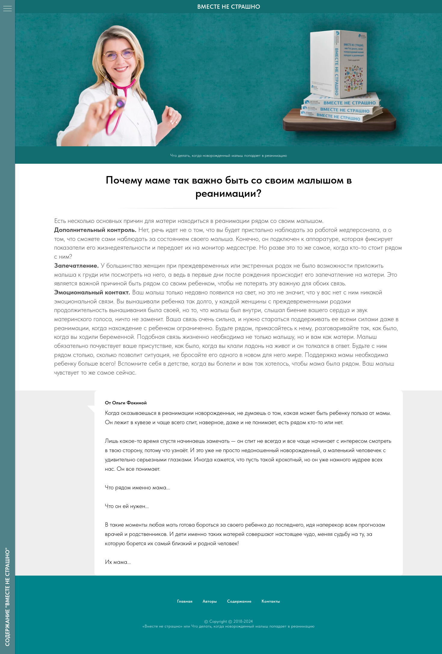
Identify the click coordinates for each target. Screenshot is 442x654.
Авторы (210, 601)
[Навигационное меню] (7, 9)
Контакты (271, 601)
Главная (184, 601)
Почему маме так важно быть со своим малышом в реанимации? (229, 186)
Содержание (239, 601)
